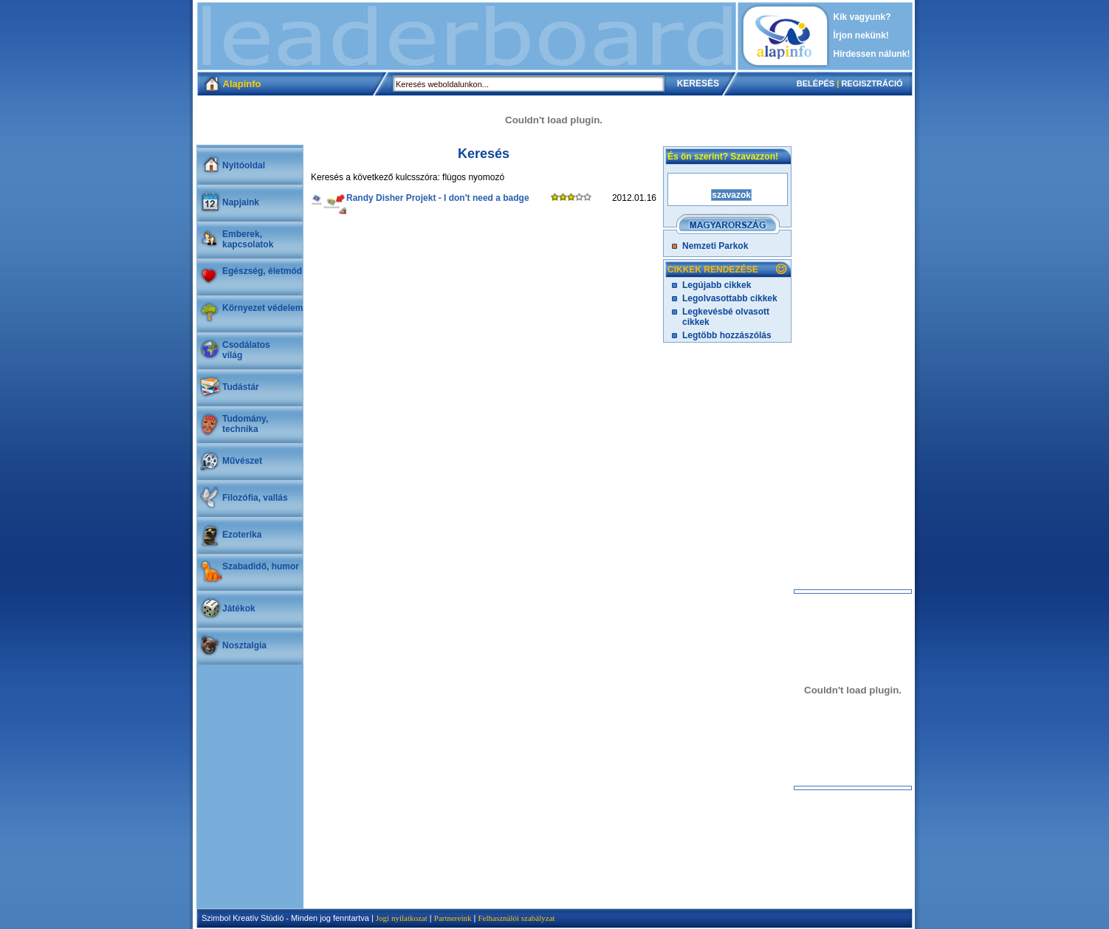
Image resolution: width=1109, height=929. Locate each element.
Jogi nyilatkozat (402, 917)
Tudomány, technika (245, 424)
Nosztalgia (244, 645)
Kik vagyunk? (862, 17)
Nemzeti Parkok (715, 246)
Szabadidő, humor (260, 566)
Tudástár (240, 387)
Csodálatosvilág (246, 350)
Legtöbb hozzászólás (727, 335)
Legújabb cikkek (716, 285)
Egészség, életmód (262, 271)
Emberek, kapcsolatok (247, 239)
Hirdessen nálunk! (872, 54)
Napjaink (240, 202)
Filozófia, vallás (255, 498)
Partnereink (453, 917)
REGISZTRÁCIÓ (871, 83)
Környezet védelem (262, 308)
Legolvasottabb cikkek (729, 298)
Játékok (238, 608)
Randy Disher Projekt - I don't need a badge (437, 198)
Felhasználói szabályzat (516, 917)
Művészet (242, 461)
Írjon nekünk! (861, 35)
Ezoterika (241, 534)
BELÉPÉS (815, 83)
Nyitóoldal (243, 165)
